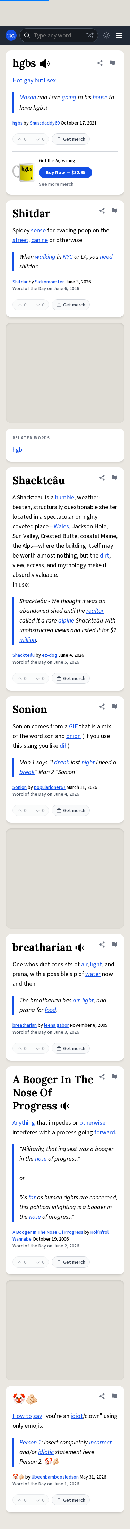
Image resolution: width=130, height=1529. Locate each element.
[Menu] (118, 35)
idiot (77, 1416)
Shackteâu (23, 655)
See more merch (56, 184)
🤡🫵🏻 (18, 1477)
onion (73, 736)
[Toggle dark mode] (106, 35)
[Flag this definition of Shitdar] (114, 210)
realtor (95, 611)
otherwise (92, 1122)
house (100, 97)
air (84, 964)
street (20, 240)
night (88, 762)
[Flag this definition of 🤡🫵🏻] (114, 1396)
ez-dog (49, 655)
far (32, 1197)
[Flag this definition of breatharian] (114, 944)
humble (64, 497)
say (37, 1416)
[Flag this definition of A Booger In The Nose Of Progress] (114, 1076)
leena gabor (56, 1025)
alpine (66, 620)
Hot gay (22, 80)
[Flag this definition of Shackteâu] (114, 477)
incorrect (100, 1442)
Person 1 (30, 1442)
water (93, 974)
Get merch (70, 139)
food (50, 1010)
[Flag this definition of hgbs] (112, 62)
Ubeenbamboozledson (55, 1477)
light (96, 964)
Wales (61, 526)
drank (61, 762)
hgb (17, 449)
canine (39, 240)
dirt (104, 555)
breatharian (24, 1025)
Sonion (19, 787)
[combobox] (58, 35)
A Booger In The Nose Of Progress (47, 1232)
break (27, 772)
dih (64, 746)
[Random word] (90, 35)
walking (45, 256)
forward (104, 1132)
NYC (68, 256)
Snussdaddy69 (45, 123)
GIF (73, 726)
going (69, 97)
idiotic (46, 1452)
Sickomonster (49, 281)
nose (41, 1158)
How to (22, 1416)
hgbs (17, 123)
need (106, 256)
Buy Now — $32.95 (65, 172)
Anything (23, 1122)
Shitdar (20, 281)
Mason (27, 97)
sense (38, 230)
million (27, 640)
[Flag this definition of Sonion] (114, 706)
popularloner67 (50, 787)
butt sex (45, 80)
